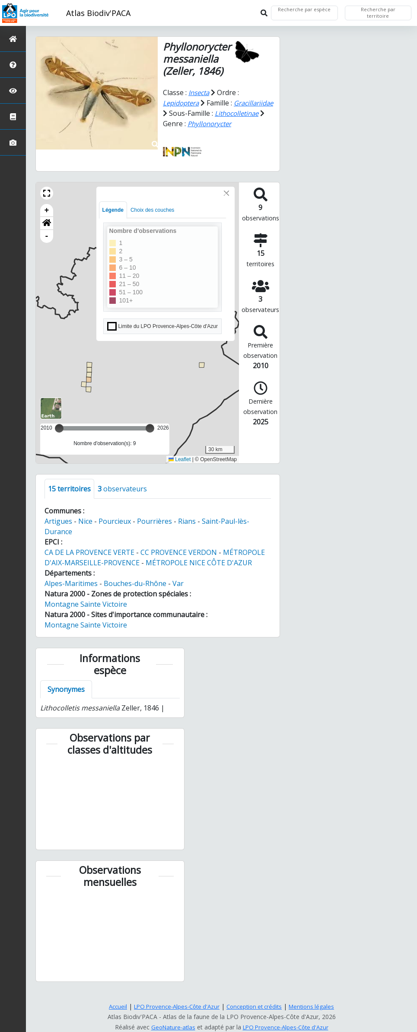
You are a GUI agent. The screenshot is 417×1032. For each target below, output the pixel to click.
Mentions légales (317, 1006)
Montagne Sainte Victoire (86, 614)
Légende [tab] (113, 220)
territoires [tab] (69, 498)
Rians (187, 531)
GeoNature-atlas (169, 1027)
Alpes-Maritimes (71, 593)
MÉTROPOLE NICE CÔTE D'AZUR (199, 572)
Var (178, 593)
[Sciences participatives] (13, 90)
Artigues (58, 531)
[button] (46, 203)
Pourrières (154, 531)
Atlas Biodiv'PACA (98, 13)
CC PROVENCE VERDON (178, 562)
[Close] (226, 203)
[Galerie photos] (13, 142)
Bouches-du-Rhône (135, 593)
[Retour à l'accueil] (13, 38)
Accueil (111, 1006)
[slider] (150, 438)
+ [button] (47, 220)
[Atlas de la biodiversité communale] (13, 116)
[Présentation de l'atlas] (13, 64)
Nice (85, 531)
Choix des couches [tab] (152, 220)
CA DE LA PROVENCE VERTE (89, 562)
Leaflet (180, 470)
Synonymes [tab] (66, 699)
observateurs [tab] (122, 498)
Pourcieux (115, 531)
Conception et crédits (257, 1006)
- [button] (47, 246)
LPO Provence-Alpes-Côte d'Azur (174, 1006)
